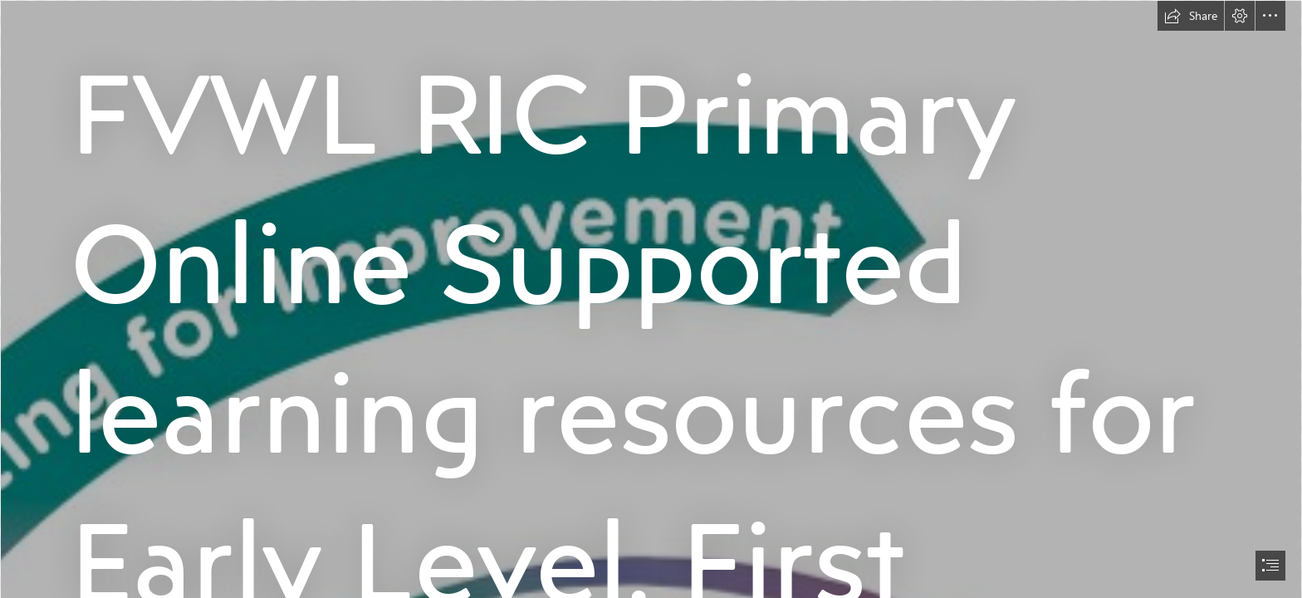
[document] (651, 299)
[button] (1191, 16)
